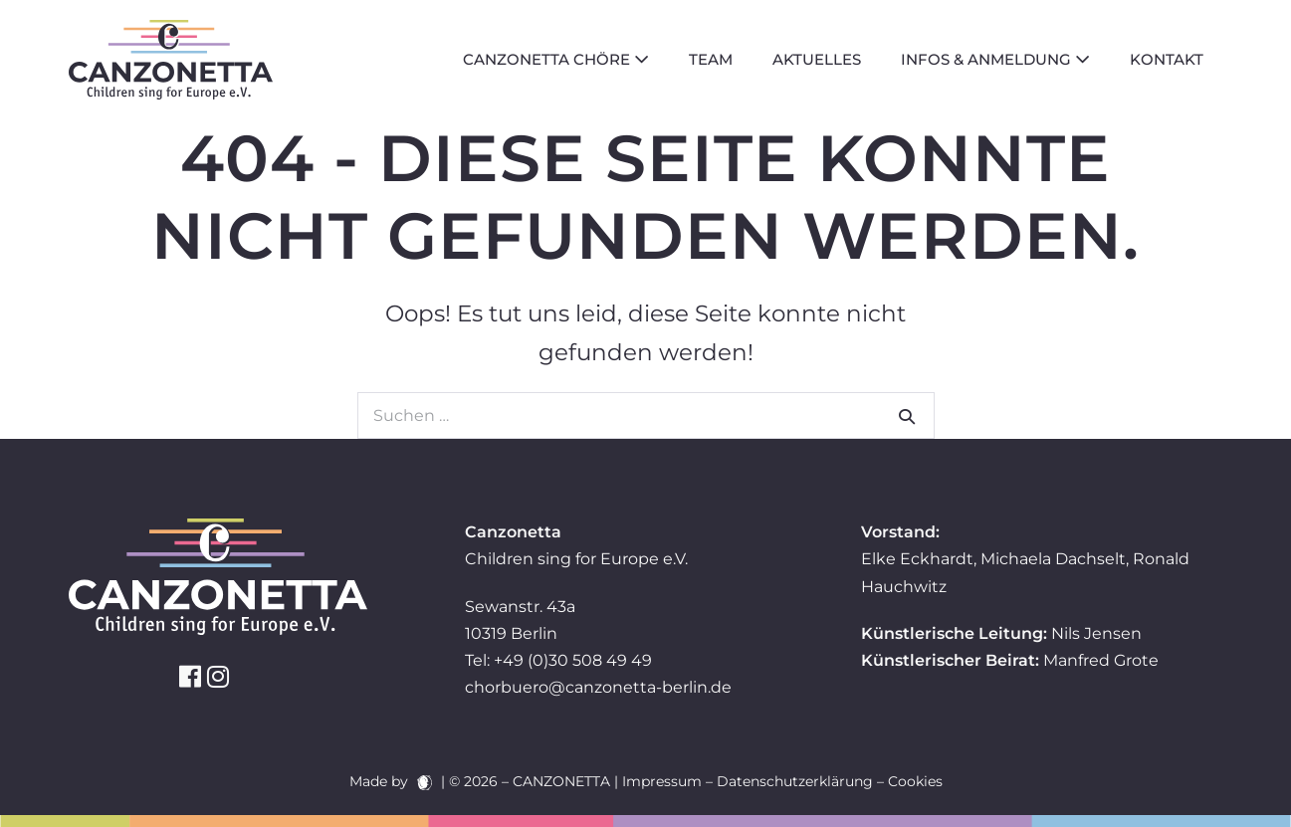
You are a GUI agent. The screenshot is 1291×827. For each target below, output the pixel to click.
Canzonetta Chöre (556, 59)
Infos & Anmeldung (995, 59)
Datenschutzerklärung (795, 781)
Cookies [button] (915, 781)
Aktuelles (816, 59)
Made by (390, 781)
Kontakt (1166, 59)
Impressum (662, 781)
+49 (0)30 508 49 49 (573, 660)
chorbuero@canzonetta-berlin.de (598, 687)
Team (711, 59)
